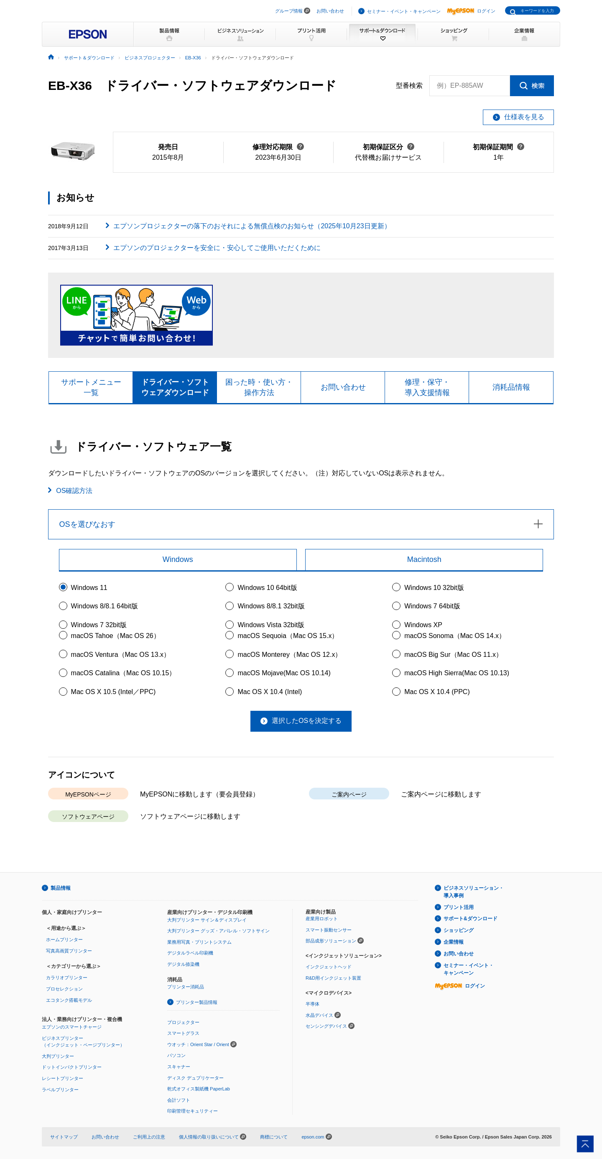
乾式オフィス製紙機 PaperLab (198, 1088)
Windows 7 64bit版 (432, 606)
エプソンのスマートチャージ (72, 1026)
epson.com (312, 1136)
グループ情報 (289, 10)
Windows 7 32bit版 (99, 624)
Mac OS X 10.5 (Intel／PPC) (113, 691)
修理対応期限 (278, 147)
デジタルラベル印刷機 (190, 952)
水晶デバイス (319, 1015)
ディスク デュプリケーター (195, 1077)
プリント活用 (459, 907)
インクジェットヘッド (329, 966)
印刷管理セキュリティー (192, 1110)
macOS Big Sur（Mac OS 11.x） (453, 654)
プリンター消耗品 (185, 986)
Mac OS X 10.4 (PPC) (437, 691)
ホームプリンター (64, 939)
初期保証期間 (498, 147)
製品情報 (61, 888)
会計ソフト (178, 1100)
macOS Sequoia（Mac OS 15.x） (287, 635)
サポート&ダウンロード (470, 919)
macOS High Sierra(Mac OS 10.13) (456, 673)
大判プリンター (58, 1056)
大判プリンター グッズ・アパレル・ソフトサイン (218, 930)
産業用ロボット (322, 918)
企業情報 (454, 942)
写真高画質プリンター (69, 950)
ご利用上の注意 (149, 1136)
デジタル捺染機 (183, 964)
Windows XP (423, 624)
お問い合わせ (330, 10)
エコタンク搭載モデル (69, 1000)
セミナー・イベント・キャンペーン (404, 11)
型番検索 (409, 85)
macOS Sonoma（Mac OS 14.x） (454, 635)
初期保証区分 (388, 147)
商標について (274, 1136)
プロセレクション (64, 988)
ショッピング (459, 930)
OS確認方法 (74, 490)
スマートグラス (183, 1033)
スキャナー (178, 1066)
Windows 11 (89, 587)
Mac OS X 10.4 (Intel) (269, 691)
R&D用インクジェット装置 (333, 977)
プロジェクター (183, 1022)
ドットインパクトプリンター (72, 1067)
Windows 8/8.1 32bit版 (270, 606)
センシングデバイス (326, 1026)
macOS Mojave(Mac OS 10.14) (283, 673)
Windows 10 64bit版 (267, 587)
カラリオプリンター (66, 977)
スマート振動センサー (329, 929)
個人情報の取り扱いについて (212, 1136)
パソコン (176, 1055)
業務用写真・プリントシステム (199, 942)
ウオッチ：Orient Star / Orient (198, 1044)
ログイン (471, 10)
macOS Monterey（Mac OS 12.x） (289, 654)
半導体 (312, 1003)
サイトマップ (64, 1136)
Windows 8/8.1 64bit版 (104, 606)
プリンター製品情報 (196, 1002)
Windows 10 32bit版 (434, 587)
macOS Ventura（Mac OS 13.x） (120, 654)
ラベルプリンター (60, 1089)
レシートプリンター (62, 1078)
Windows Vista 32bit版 (270, 624)
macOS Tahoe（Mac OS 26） (115, 635)
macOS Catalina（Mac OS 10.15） (123, 673)
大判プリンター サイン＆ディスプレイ (207, 919)
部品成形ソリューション (331, 940)
